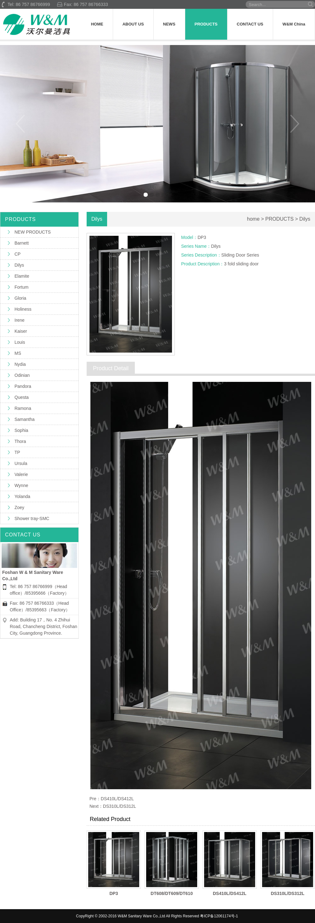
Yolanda (22, 496)
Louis (19, 342)
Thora (20, 441)
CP (17, 254)
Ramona (22, 408)
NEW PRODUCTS (32, 232)
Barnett (21, 243)
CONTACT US (250, 24)
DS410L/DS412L (117, 798)
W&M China (294, 24)
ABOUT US (133, 24)
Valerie (21, 474)
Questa (21, 397)
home (253, 219)
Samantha (24, 419)
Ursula (20, 463)
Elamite (21, 276)
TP (17, 452)
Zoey (19, 507)
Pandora (22, 386)
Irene (19, 320)
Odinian (22, 375)
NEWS (169, 24)
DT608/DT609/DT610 (172, 893)
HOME (97, 24)
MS (17, 353)
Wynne (21, 485)
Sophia (21, 430)
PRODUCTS (206, 24)
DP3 (113, 893)
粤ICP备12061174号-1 (219, 916)
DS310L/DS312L (119, 806)
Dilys (19, 265)
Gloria (20, 298)
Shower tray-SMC (31, 518)
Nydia (20, 364)
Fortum (21, 287)
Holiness (23, 309)
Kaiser (20, 331)
